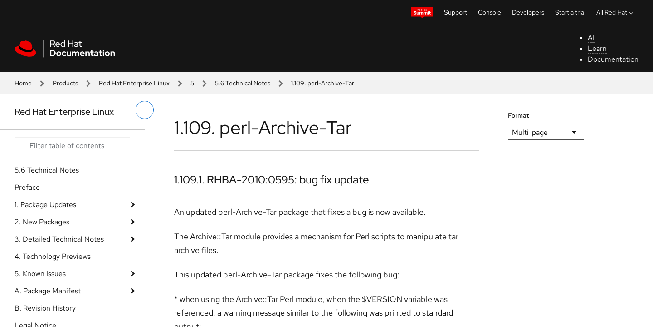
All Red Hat (615, 12)
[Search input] (72, 145)
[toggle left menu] (145, 110)
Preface (27, 187)
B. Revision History (45, 308)
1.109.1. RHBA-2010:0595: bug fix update (271, 180)
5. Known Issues (40, 273)
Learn (597, 48)
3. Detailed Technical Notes (59, 239)
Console (489, 12)
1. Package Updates (45, 204)
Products (65, 83)
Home (23, 83)
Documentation (613, 59)
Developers (528, 12)
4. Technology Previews (53, 256)
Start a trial (570, 12)
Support (455, 12)
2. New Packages (42, 222)
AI (591, 37)
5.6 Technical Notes (242, 83)
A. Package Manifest (48, 291)
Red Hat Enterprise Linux (134, 83)
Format (518, 115)
